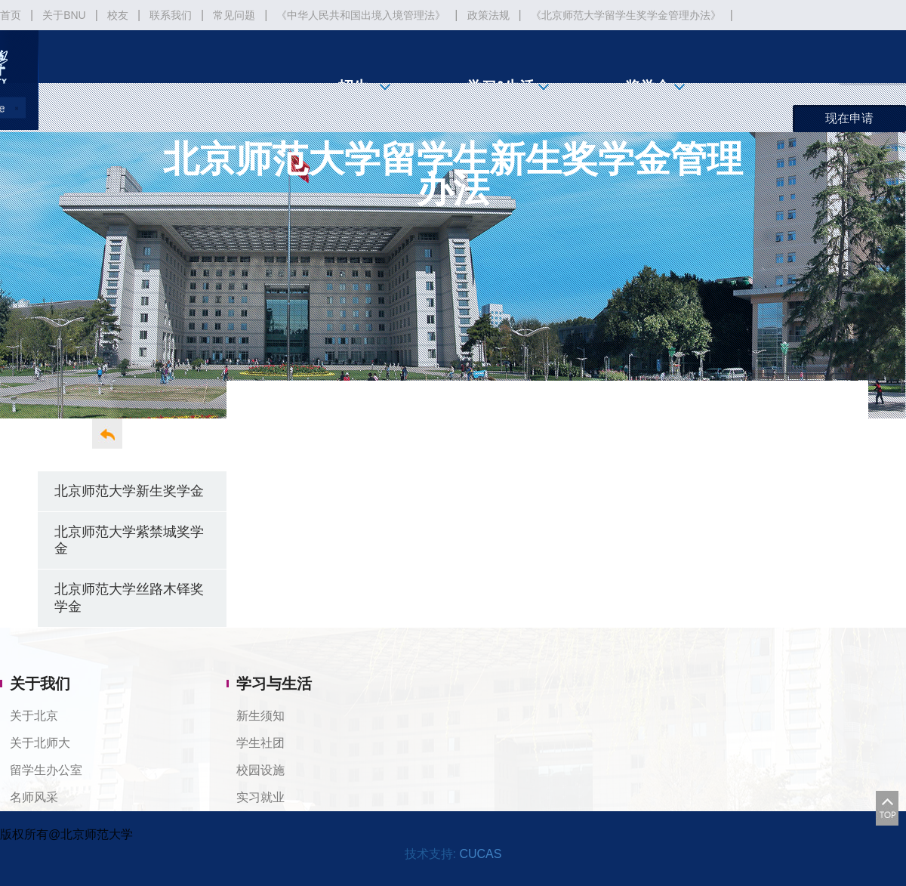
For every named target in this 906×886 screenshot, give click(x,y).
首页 (10, 15)
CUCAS (480, 853)
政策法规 (488, 15)
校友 (117, 15)
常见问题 (234, 15)
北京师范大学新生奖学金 (129, 490)
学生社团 (260, 742)
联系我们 (170, 15)
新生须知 (260, 715)
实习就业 (260, 797)
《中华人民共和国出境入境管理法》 (360, 15)
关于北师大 (40, 742)
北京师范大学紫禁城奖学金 (129, 540)
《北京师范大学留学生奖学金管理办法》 (626, 15)
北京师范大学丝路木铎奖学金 (129, 597)
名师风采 (34, 797)
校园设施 (260, 770)
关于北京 (34, 715)
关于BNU (64, 15)
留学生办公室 (46, 770)
